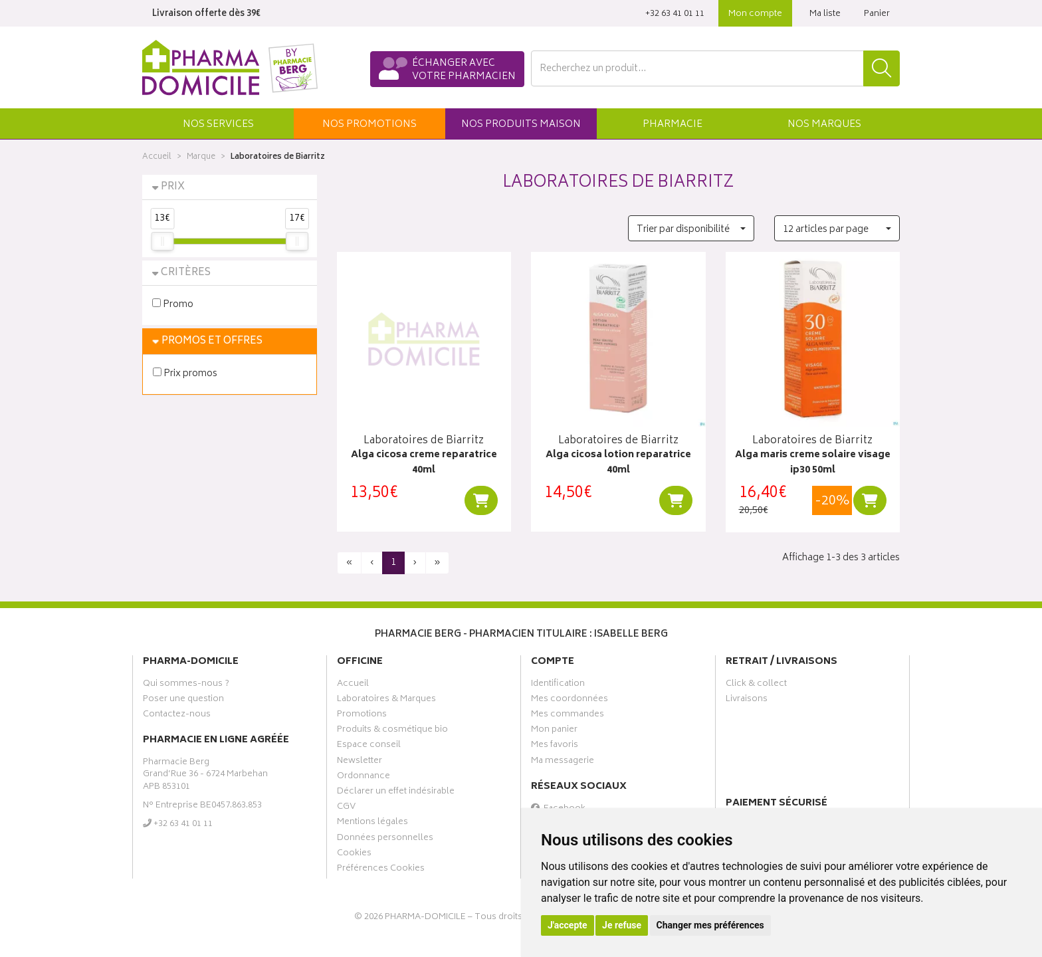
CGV (346, 808)
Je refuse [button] (621, 925)
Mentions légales (372, 823)
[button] (218, 123)
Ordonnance (363, 777)
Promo (172, 304)
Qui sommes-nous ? (186, 685)
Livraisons (747, 700)
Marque (201, 157)
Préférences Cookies (381, 870)
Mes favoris (554, 746)
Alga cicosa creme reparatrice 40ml (424, 463)
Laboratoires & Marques (386, 700)
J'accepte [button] (567, 925)
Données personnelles (385, 839)
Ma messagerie (562, 762)
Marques (824, 124)
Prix (173, 187)
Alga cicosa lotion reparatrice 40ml (618, 463)
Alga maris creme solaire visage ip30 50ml (812, 463)
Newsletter (359, 762)
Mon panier (554, 731)
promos (369, 124)
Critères (186, 273)
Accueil (156, 157)
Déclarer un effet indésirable (396, 792)
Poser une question (183, 700)
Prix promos (185, 373)
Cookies (354, 854)
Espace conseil (369, 746)
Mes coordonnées (569, 700)
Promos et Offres (211, 341)
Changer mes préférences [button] (710, 925)
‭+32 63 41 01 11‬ (674, 14)
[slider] (162, 241)
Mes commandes (567, 715)
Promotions (362, 715)
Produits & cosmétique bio (392, 731)
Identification (558, 685)
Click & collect (756, 685)
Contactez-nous (177, 715)
